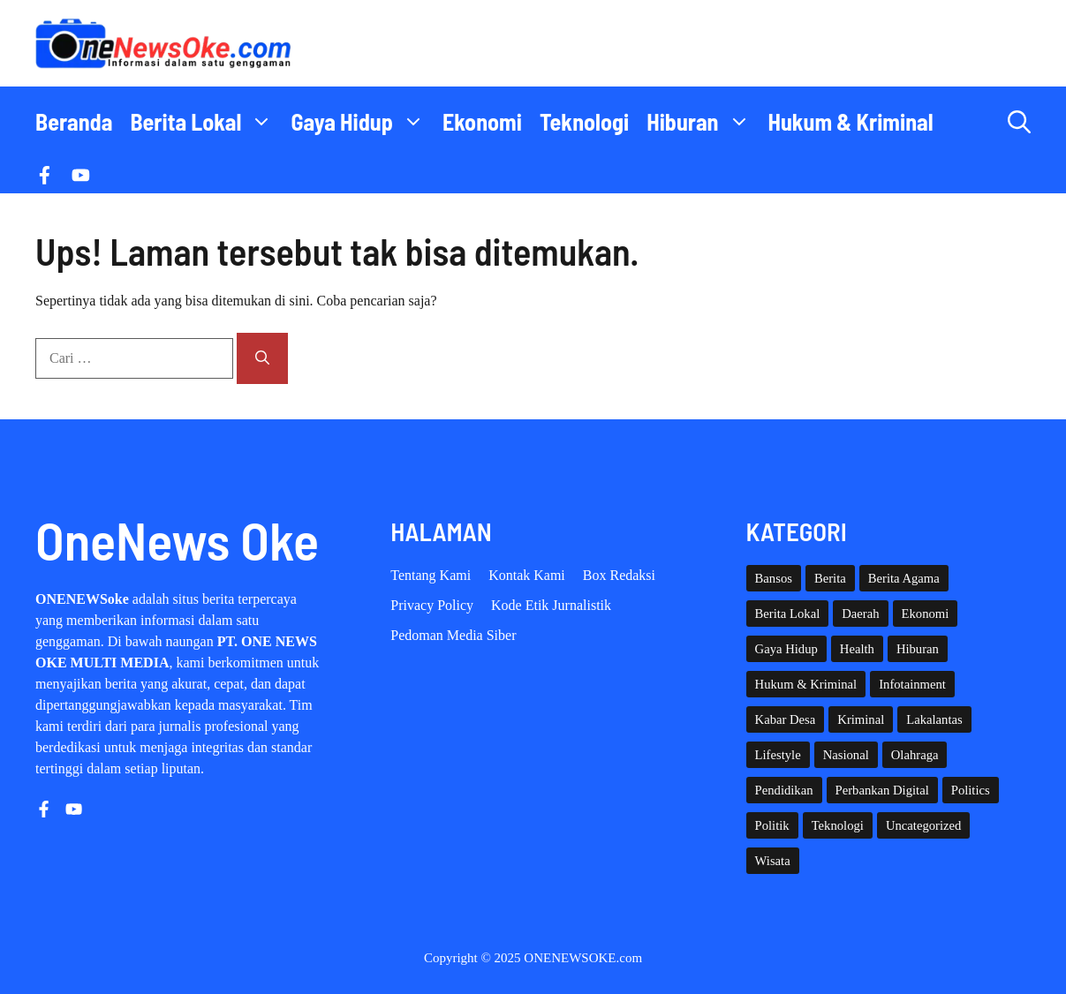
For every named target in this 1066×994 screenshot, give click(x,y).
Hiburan (702, 122)
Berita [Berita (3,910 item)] (830, 578)
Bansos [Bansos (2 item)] (773, 578)
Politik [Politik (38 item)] (772, 825)
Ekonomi (482, 121)
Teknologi (584, 121)
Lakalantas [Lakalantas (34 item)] (934, 719)
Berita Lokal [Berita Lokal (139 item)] (787, 613)
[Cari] (262, 358)
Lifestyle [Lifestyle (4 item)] (778, 755)
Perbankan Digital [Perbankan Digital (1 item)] (882, 790)
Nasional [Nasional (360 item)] (846, 755)
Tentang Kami (430, 575)
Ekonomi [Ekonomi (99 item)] (925, 613)
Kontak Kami (526, 575)
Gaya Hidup (362, 122)
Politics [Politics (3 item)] (970, 790)
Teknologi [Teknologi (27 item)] (838, 825)
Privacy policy (431, 605)
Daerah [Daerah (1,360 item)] (860, 613)
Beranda (73, 121)
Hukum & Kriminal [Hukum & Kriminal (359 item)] (806, 684)
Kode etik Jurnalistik (551, 605)
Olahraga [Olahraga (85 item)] (915, 755)
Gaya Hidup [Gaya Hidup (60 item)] (786, 649)
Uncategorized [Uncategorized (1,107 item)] (923, 825)
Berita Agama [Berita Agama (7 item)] (904, 578)
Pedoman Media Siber (453, 635)
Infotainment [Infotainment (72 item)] (912, 684)
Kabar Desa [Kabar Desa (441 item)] (785, 719)
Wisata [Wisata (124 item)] (772, 861)
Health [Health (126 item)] (857, 649)
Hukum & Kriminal (851, 121)
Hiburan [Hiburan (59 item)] (917, 649)
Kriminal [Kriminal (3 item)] (860, 719)
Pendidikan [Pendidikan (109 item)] (784, 790)
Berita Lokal (206, 122)
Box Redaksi (619, 575)
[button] (1019, 122)
